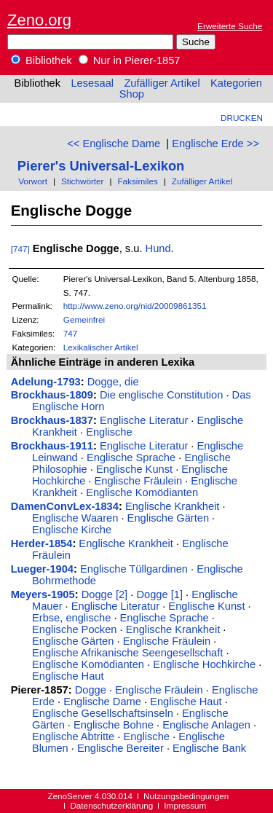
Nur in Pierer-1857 (130, 60)
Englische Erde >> (215, 143)
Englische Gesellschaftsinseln (102, 713)
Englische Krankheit (172, 506)
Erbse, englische (71, 618)
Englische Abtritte (73, 736)
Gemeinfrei (84, 319)
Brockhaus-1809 (52, 395)
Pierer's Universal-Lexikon (101, 165)
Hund (158, 248)
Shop (131, 94)
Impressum (185, 805)
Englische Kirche (71, 529)
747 (70, 333)
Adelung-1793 (46, 382)
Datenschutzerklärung (111, 805)
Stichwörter (82, 181)
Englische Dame (102, 701)
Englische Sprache (131, 457)
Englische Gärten (168, 518)
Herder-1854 (42, 543)
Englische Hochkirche (204, 664)
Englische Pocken (74, 629)
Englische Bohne (114, 725)
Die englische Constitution (161, 395)
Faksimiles (137, 181)
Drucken (242, 117)
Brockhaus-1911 (52, 446)
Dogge (90, 690)
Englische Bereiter (120, 748)
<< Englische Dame (113, 143)
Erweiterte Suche (229, 26)
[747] (20, 249)
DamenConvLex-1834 (65, 506)
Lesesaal (92, 83)
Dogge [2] (105, 594)
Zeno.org (39, 20)
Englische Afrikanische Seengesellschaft (127, 653)
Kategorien (236, 83)
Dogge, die (113, 382)
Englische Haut (68, 676)
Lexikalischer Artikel (100, 347)
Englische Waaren (75, 518)
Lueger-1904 (42, 569)
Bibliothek (41, 60)
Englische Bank (209, 748)
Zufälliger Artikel (161, 83)
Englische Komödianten (142, 492)
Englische (109, 432)
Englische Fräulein (139, 481)
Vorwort (32, 181)
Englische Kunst (134, 469)
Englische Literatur (144, 420)
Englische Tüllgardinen (134, 569)
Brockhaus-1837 (52, 420)
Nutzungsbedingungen (186, 796)
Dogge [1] (159, 594)
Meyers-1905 (43, 594)
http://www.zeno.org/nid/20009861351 (135, 305)
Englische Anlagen (206, 725)
